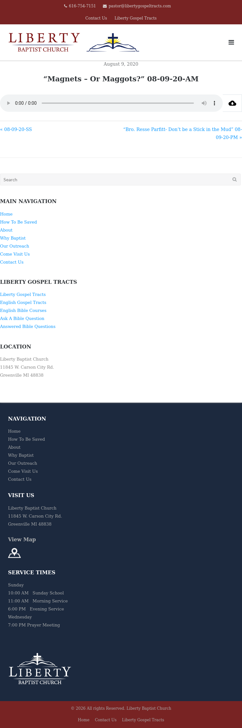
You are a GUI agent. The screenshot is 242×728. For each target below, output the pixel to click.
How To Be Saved (18, 222)
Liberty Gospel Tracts (135, 18)
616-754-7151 (82, 6)
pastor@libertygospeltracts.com (140, 6)
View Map (22, 539)
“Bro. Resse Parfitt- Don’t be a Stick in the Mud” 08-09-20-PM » (182, 133)
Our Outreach (14, 246)
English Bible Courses (23, 310)
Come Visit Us (15, 254)
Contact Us (96, 18)
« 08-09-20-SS (16, 129)
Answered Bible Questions (27, 326)
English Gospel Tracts (23, 302)
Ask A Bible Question (22, 318)
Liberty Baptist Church (149, 708)
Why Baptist (13, 238)
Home (6, 214)
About (6, 230)
